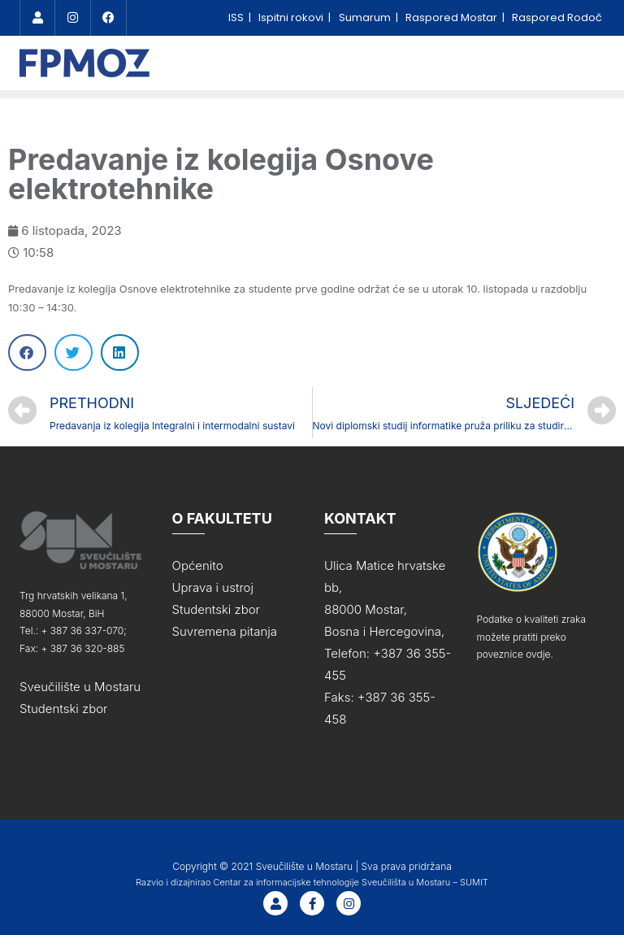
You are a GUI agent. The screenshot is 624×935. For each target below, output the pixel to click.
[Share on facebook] (27, 347)
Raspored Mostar (452, 17)
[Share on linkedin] (120, 347)
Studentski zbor (64, 703)
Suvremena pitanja (224, 626)
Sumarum (366, 17)
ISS (237, 17)
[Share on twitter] (73, 347)
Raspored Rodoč (557, 17)
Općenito (197, 560)
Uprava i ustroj (213, 582)
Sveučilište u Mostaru (80, 681)
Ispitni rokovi (292, 17)
